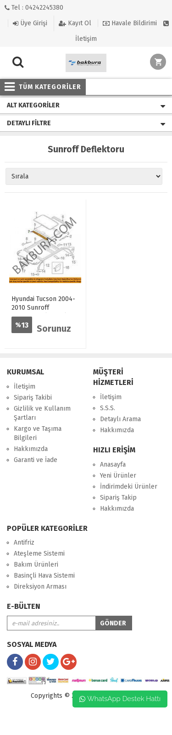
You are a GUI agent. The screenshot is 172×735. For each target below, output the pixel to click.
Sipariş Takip (118, 497)
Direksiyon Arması (40, 586)
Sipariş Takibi (33, 397)
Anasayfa (113, 464)
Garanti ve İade (35, 460)
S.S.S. (107, 408)
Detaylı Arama (120, 419)
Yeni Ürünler (118, 475)
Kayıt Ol (75, 23)
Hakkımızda (31, 449)
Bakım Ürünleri (36, 564)
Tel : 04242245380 (34, 7)
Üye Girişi (30, 23)
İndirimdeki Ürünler (128, 486)
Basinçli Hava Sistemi (44, 575)
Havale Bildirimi (130, 23)
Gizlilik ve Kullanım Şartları (42, 413)
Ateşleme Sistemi (39, 553)
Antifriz (24, 542)
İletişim (24, 386)
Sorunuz (54, 328)
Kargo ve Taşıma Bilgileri (37, 433)
